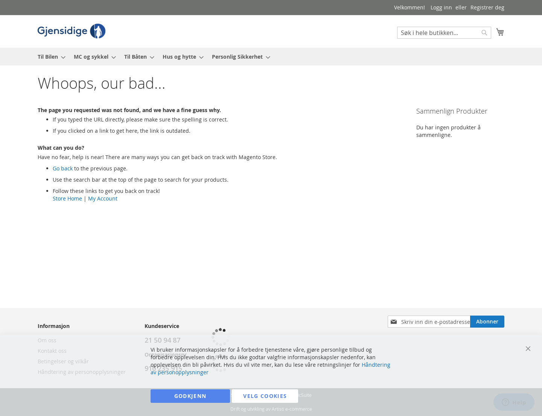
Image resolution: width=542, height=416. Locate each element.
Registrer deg (487, 7)
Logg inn (441, 7)
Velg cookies (265, 395)
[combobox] (444, 33)
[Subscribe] (487, 322)
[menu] (271, 56)
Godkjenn (190, 395)
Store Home (67, 198)
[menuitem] (49, 56)
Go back (63, 168)
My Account (102, 198)
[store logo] (71, 31)
